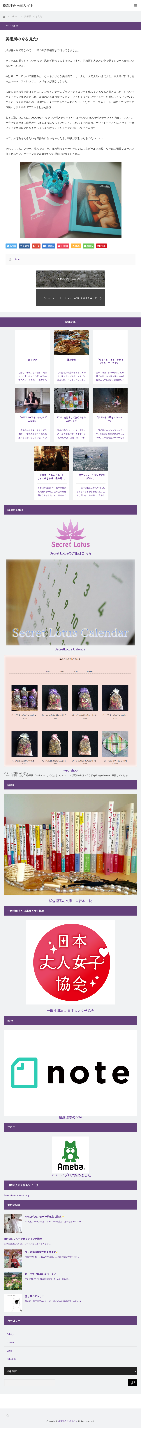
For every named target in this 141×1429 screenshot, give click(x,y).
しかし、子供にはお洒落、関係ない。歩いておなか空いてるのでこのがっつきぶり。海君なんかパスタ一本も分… (32, 379)
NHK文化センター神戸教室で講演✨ (44, 1217)
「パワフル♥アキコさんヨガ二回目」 (32, 420)
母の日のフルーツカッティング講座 (23, 1240)
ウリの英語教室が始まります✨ (42, 1253)
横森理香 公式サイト (67, 1422)
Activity (10, 1335)
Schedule (11, 1360)
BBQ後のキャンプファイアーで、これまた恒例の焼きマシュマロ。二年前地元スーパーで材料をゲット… (110, 436)
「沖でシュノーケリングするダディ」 (90, 478)
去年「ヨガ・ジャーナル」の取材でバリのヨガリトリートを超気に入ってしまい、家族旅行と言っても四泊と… (110, 379)
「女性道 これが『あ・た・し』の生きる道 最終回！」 (52, 478)
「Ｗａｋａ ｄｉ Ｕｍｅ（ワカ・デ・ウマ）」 (110, 363)
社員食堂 (71, 361)
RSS (7, 1416)
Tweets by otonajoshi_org (16, 1196)
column (16, 259)
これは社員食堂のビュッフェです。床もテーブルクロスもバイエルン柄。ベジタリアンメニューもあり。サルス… (71, 379)
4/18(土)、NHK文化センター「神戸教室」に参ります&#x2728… (54, 1223)
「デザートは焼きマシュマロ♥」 (110, 420)
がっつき (32, 361)
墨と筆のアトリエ (34, 1297)
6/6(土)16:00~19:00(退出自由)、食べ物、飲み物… (47, 1280)
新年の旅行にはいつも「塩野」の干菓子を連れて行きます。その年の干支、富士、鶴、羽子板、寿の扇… (71, 436)
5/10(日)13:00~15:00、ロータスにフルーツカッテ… (27, 1245)
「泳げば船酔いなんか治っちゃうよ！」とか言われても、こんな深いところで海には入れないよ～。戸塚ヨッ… (91, 494)
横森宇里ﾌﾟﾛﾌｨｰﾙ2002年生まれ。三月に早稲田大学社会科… (52, 1258)
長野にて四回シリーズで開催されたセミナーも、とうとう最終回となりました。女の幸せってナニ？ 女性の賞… (52, 494)
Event (9, 1352)
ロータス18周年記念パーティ (40, 1275)
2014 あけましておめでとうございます (71, 420)
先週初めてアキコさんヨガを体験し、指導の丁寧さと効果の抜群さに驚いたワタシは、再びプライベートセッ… (32, 436)
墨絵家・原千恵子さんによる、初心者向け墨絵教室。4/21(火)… (54, 1302)
